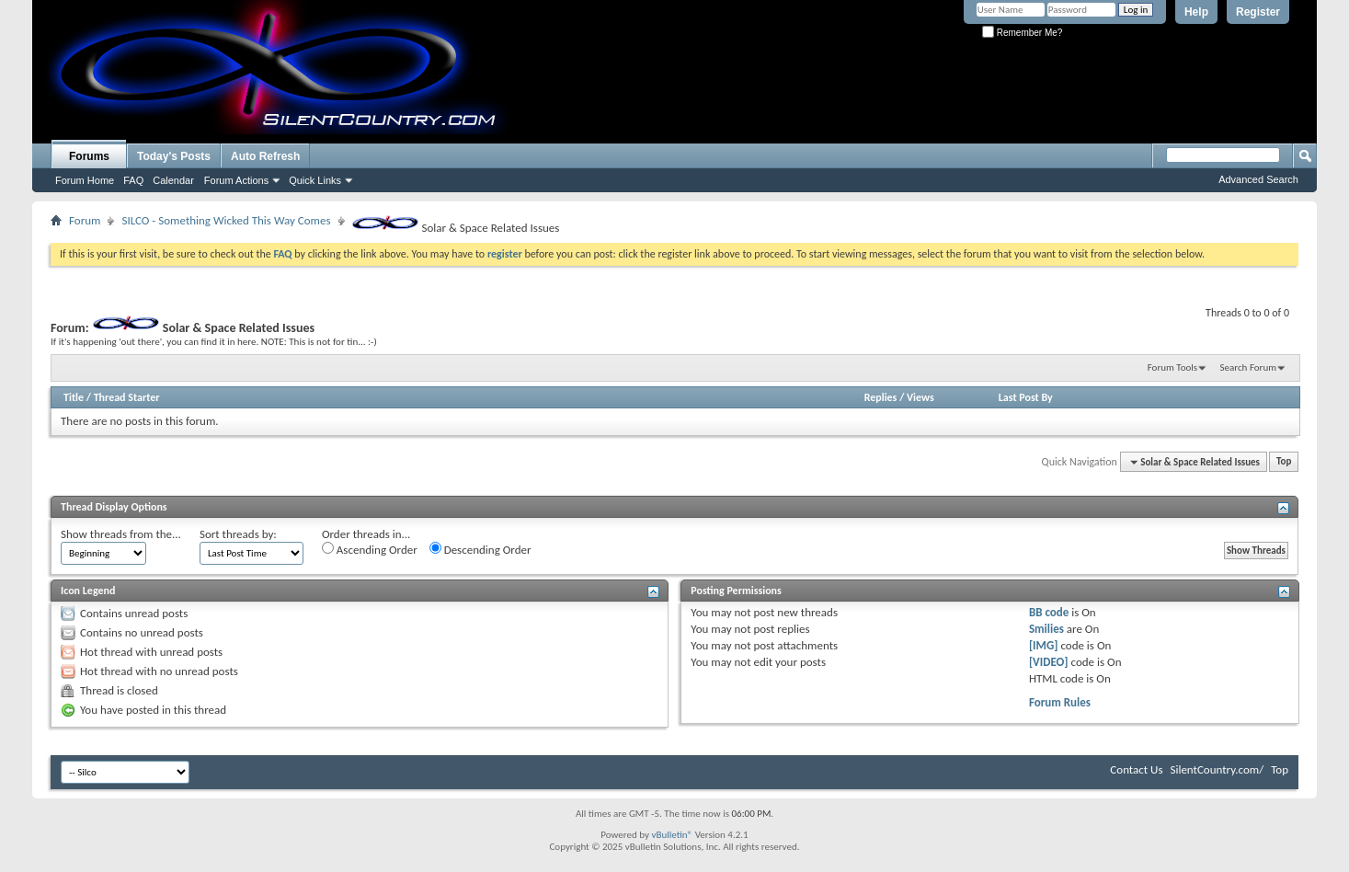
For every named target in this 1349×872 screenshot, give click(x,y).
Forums (89, 156)
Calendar (173, 180)
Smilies (1046, 629)
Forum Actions (236, 180)
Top (1283, 462)
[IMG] (1043, 645)
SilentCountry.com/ (1216, 769)
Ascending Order (369, 549)
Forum (84, 220)
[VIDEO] (1049, 662)
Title (73, 397)
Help (1196, 12)
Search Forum (1248, 367)
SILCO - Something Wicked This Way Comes (225, 220)
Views (920, 397)
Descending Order (480, 549)
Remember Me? (1022, 33)
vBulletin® (671, 835)
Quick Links (315, 180)
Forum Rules (1060, 702)
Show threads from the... (121, 534)
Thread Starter (127, 397)
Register (1258, 12)
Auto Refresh (265, 156)
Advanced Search (1258, 179)
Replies (880, 397)
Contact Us (1136, 769)
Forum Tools (1172, 367)
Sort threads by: (238, 534)
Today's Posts (174, 156)
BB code (1049, 612)
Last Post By (1026, 397)
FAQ (133, 180)
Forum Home (84, 180)
